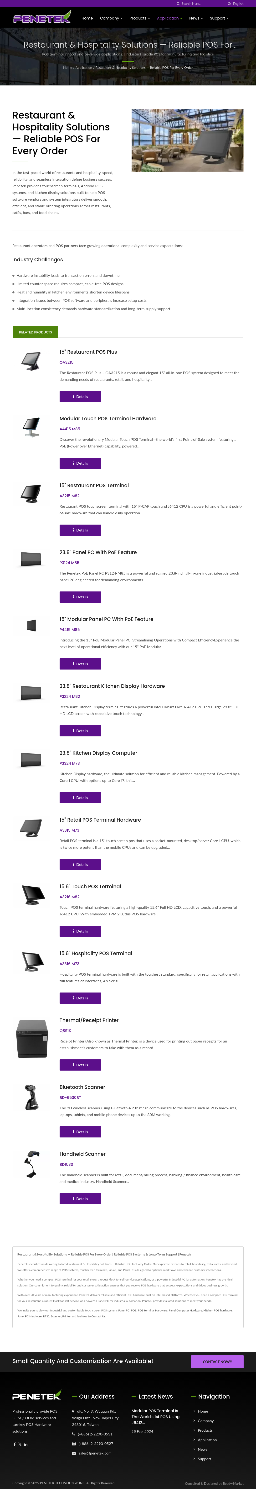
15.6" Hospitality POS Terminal (96, 953)
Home (87, 18)
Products (140, 18)
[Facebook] (15, 1444)
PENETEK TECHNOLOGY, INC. (63, 1482)
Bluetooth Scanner (83, 1087)
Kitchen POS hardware (217, 1310)
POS (133, 1310)
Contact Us (98, 1316)
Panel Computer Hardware (185, 1310)
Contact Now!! (217, 1362)
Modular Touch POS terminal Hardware (109, 418)
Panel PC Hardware (29, 1316)
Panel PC (123, 1310)
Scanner (56, 1316)
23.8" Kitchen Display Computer (99, 752)
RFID (46, 1316)
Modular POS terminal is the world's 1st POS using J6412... (156, 1416)
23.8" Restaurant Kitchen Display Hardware (113, 686)
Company (111, 18)
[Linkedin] (25, 1444)
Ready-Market (233, 1483)
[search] (178, 3)
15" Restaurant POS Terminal (95, 485)
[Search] (203, 3)
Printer (66, 1316)
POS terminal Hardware (152, 1310)
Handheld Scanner (83, 1154)
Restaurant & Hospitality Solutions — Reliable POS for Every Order (144, 67)
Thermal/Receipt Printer (90, 1020)
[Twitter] (20, 1444)
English (238, 4)
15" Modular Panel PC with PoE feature (107, 619)
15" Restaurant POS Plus (89, 351)
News (196, 18)
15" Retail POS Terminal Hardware (101, 819)
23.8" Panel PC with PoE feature (99, 552)
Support (219, 18)
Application (169, 18)
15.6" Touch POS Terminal (91, 886)
